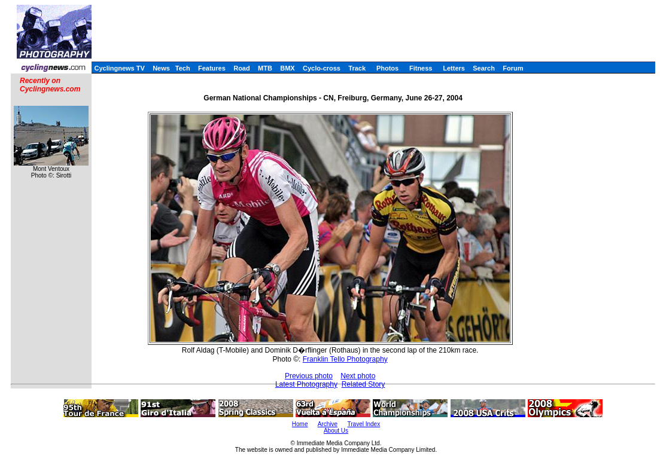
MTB (265, 68)
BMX (287, 68)
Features (212, 68)
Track (357, 68)
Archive (327, 424)
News (161, 68)
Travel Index (364, 424)
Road (241, 68)
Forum (513, 68)
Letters (454, 68)
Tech (182, 68)
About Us (336, 430)
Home (300, 424)
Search (484, 68)
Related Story (363, 384)
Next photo (357, 376)
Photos (387, 68)
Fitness (421, 68)
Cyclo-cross (321, 68)
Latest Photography (306, 384)
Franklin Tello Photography (345, 359)
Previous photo (309, 376)
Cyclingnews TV (119, 68)
